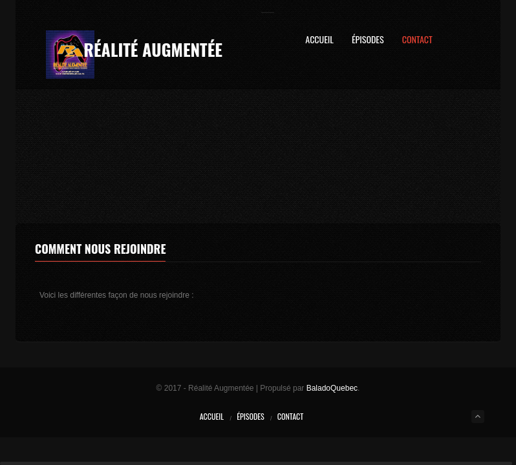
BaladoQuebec (332, 388)
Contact (417, 40)
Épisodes (368, 40)
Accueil (319, 40)
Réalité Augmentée (152, 49)
